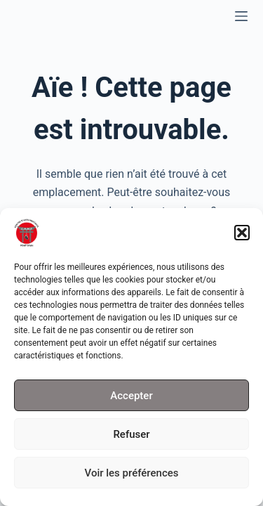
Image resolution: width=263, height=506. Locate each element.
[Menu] (241, 16)
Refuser (131, 436)
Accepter (131, 397)
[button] (242, 235)
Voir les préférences (132, 475)
